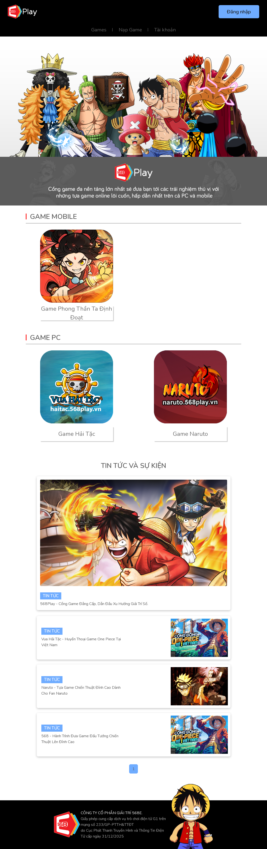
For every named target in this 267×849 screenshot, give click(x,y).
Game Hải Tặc (76, 434)
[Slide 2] (138, 154)
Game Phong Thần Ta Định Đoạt (76, 313)
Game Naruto (190, 434)
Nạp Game (130, 30)
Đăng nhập (239, 12)
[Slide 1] (129, 154)
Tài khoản (165, 30)
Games (99, 30)
